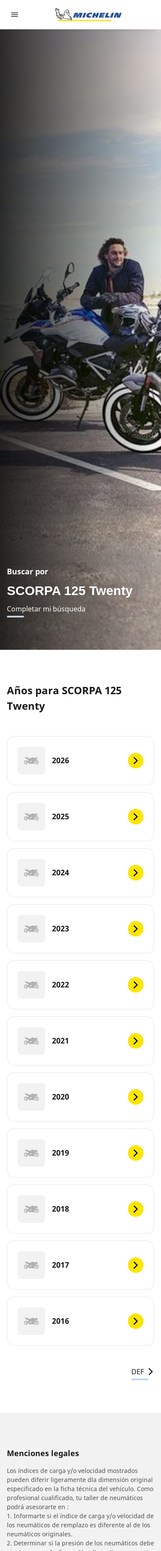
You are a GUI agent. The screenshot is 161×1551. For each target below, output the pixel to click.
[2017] (80, 1265)
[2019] (80, 1153)
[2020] (80, 1097)
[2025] (80, 816)
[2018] (80, 1209)
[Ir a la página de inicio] (88, 14)
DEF (142, 1371)
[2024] (80, 872)
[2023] (80, 928)
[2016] (80, 1321)
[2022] (80, 984)
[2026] (80, 760)
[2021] (80, 1040)
